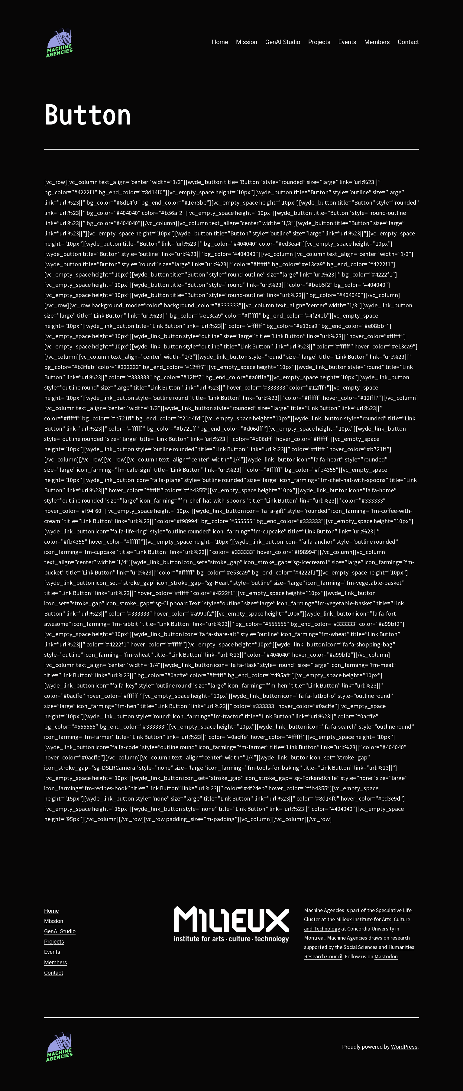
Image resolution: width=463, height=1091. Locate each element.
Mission (246, 42)
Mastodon (386, 956)
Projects (319, 42)
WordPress (404, 1047)
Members (377, 42)
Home (220, 42)
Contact (408, 42)
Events (347, 42)
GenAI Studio (282, 42)
